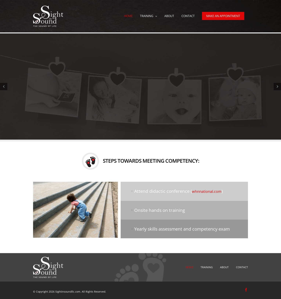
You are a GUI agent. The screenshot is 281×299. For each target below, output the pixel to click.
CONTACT (242, 267)
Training (207, 267)
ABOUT (224, 267)
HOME (189, 267)
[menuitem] (128, 15)
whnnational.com (206, 191)
